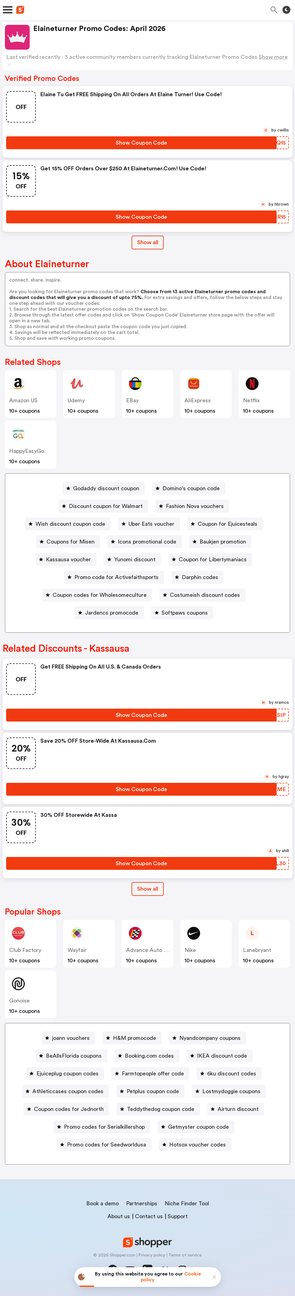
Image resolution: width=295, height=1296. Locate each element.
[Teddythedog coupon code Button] (158, 1109)
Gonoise (19, 1000)
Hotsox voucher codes (197, 1144)
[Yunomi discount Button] (132, 559)
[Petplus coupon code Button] (150, 1091)
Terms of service (185, 1255)
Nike (190, 950)
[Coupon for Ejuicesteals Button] (225, 523)
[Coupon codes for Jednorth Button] (66, 1109)
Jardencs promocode (111, 613)
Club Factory (25, 950)
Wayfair (77, 950)
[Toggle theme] (286, 10)
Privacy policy (151, 1255)
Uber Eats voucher (151, 524)
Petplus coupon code (153, 1091)
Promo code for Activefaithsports (116, 577)
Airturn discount (238, 1109)
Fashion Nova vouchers (195, 506)
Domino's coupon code (191, 488)
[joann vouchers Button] (68, 1038)
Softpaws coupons (185, 613)
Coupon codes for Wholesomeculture (100, 595)
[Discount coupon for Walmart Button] (103, 506)
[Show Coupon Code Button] (141, 142)
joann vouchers (71, 1038)
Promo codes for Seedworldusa (106, 1144)
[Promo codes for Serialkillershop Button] (102, 1126)
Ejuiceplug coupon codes (67, 1073)
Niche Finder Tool (187, 1203)
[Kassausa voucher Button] (65, 559)
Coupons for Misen (71, 541)
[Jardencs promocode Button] (109, 612)
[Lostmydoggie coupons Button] (229, 1091)
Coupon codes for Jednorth (69, 1109)
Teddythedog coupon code (160, 1109)
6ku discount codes (231, 1073)
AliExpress (198, 400)
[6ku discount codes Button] (229, 1073)
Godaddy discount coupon (106, 488)
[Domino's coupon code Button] (188, 488)
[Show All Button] (148, 889)
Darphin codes (200, 577)
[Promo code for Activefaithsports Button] (114, 577)
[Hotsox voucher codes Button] (195, 1144)
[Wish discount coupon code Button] (68, 523)
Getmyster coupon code (198, 1127)
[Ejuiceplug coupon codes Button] (65, 1073)
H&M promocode (134, 1038)
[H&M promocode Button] (132, 1038)
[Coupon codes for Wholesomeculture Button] (97, 595)
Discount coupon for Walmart (106, 506)
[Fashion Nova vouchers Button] (192, 506)
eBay (132, 400)
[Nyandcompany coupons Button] (207, 1038)
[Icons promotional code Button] (144, 541)
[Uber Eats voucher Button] (149, 523)
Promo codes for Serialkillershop (104, 1127)
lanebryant (257, 950)
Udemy (76, 400)
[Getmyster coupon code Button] (196, 1126)
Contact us (149, 1216)
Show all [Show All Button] (147, 242)
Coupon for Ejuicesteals (227, 524)
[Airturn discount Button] (235, 1109)
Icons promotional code (147, 541)
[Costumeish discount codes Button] (202, 595)
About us (118, 1216)
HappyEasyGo (26, 451)
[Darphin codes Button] (197, 577)
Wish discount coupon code (70, 524)
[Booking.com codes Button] (146, 1055)
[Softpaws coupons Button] (182, 612)
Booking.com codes (149, 1056)
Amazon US (23, 400)
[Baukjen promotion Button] (220, 541)
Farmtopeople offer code (153, 1073)
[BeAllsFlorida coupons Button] (71, 1055)
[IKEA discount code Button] (219, 1055)
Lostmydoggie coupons (231, 1091)
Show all (147, 889)
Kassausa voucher (68, 559)
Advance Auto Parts (151, 950)
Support (178, 1216)
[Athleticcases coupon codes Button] (65, 1091)
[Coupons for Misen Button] (68, 541)
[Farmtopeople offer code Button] (150, 1073)
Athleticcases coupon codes (67, 1091)
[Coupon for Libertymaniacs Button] (210, 559)
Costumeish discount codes (205, 595)
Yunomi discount (134, 559)
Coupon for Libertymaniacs (213, 559)
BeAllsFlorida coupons (74, 1056)
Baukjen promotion (223, 541)
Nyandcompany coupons (210, 1038)
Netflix (251, 400)
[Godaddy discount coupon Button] (104, 488)
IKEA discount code (222, 1056)
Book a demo (102, 1203)
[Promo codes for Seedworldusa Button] (104, 1144)
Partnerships (141, 1203)
